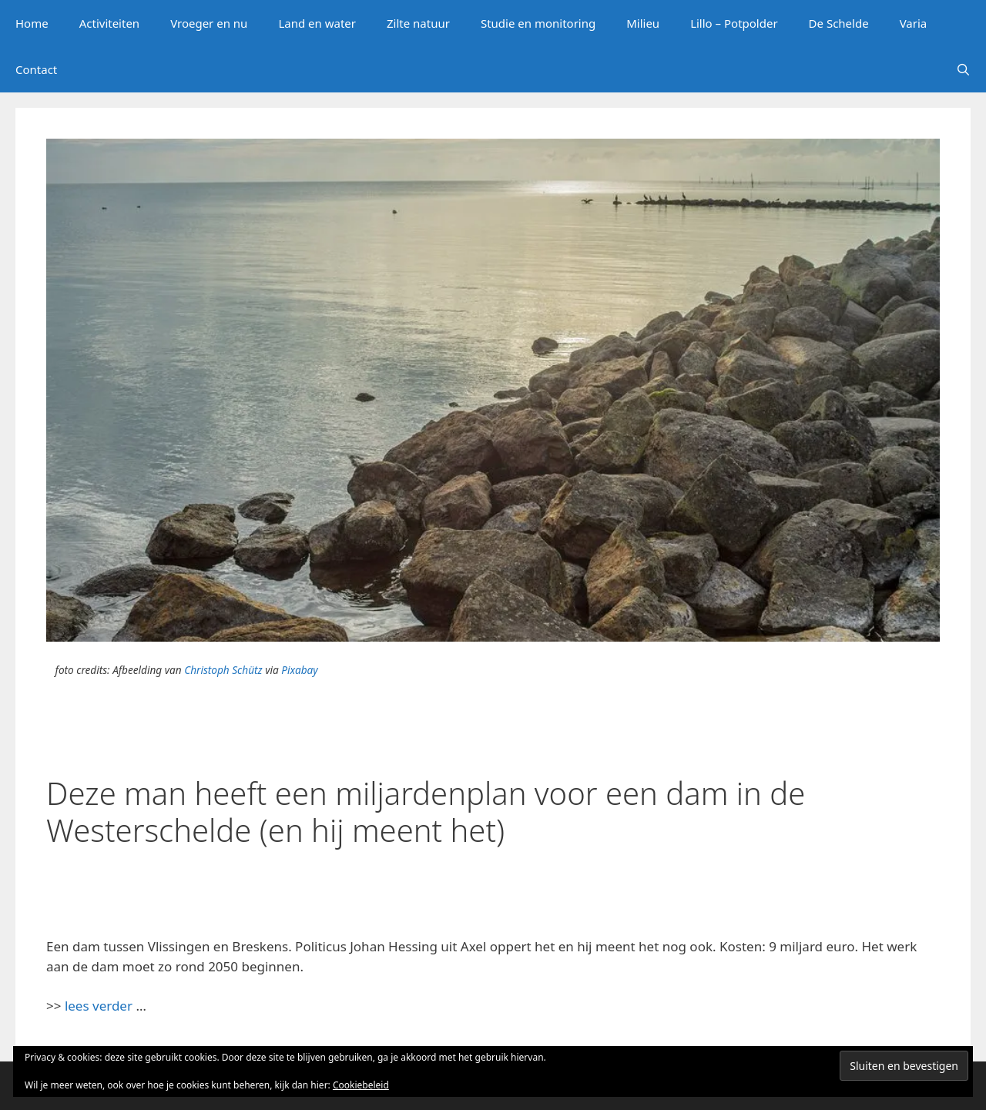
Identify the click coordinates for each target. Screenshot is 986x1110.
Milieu (642, 23)
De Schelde (839, 23)
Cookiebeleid (361, 1085)
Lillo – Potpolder (733, 23)
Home (32, 23)
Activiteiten (109, 23)
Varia (913, 23)
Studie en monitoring (538, 23)
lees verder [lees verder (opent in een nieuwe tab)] (98, 1005)
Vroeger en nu (208, 23)
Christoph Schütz (223, 669)
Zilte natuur (418, 23)
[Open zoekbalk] (963, 69)
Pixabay (299, 669)
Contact (36, 69)
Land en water (317, 23)
